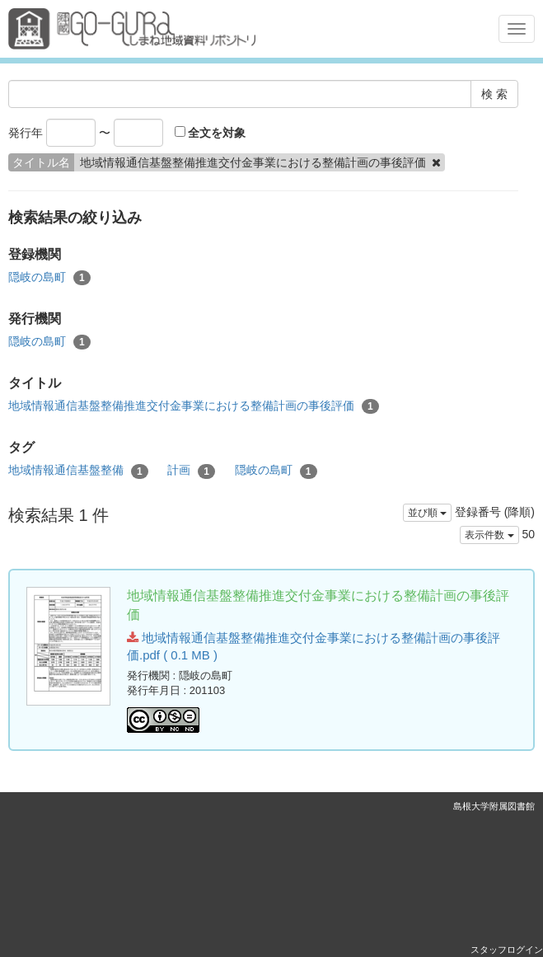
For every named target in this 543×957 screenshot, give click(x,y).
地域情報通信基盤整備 (78, 470)
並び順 (427, 512)
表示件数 (489, 535)
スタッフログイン (506, 950)
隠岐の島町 (49, 277)
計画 (191, 470)
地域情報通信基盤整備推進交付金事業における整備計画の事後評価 (193, 406)
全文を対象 (210, 132)
